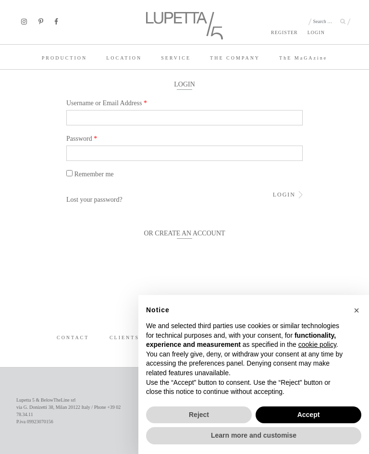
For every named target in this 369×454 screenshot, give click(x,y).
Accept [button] (308, 414)
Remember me (90, 174)
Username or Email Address (106, 103)
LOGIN (316, 32)
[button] (356, 310)
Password (81, 138)
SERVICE (176, 58)
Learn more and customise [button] (253, 435)
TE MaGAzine (303, 58)
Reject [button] (199, 414)
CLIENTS (124, 337)
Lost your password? (94, 199)
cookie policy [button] (317, 344)
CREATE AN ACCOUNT (190, 233)
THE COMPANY (235, 58)
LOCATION (124, 58)
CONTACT (73, 337)
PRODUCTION (64, 58)
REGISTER (284, 32)
